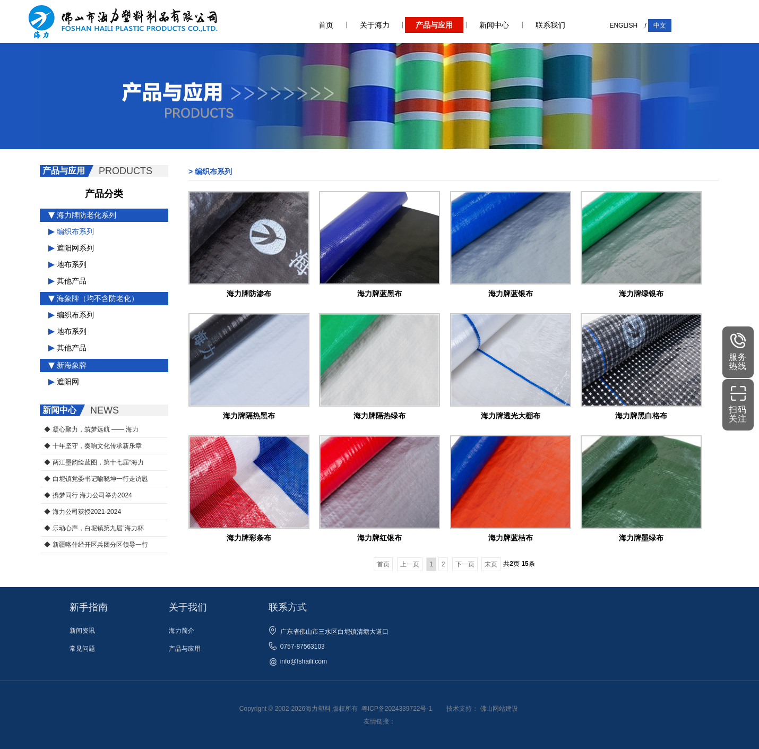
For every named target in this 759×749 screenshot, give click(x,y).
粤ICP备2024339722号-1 (396, 708)
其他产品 (67, 281)
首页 (325, 25)
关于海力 (375, 25)
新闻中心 (494, 25)
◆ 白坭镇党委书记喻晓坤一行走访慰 (96, 479)
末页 (491, 564)
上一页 (409, 564)
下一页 (465, 564)
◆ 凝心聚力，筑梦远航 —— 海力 (91, 429)
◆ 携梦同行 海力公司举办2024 (88, 495)
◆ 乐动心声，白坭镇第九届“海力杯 (93, 528)
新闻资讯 (82, 630)
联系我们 (550, 25)
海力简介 (181, 630)
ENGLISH (623, 25)
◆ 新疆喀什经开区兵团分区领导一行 (96, 544)
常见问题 (82, 648)
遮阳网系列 (71, 248)
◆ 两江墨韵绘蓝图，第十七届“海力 (93, 462)
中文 (659, 25)
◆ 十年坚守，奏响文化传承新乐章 (92, 446)
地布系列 (67, 264)
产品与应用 (434, 25)
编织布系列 (71, 231)
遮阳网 (63, 381)
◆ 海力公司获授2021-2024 (82, 511)
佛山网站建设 (499, 708)
